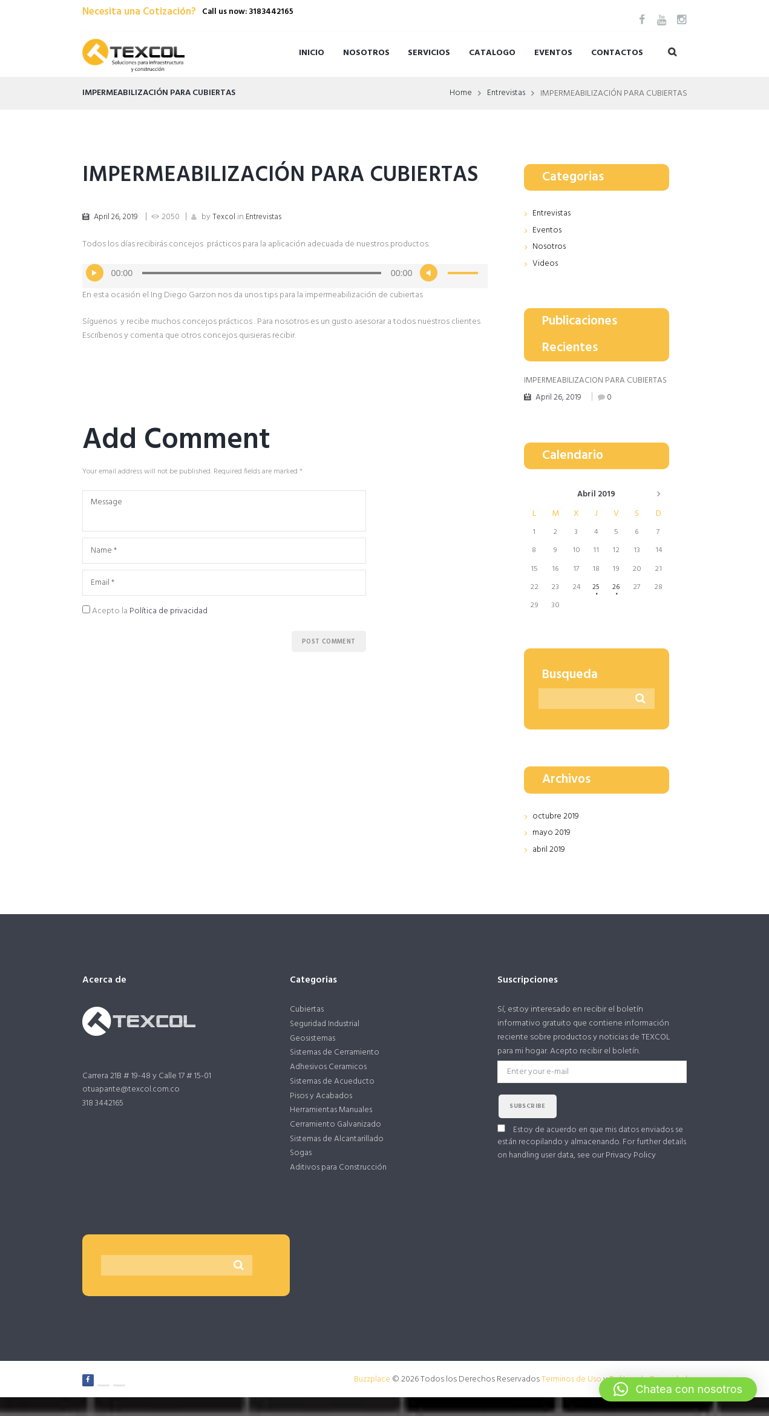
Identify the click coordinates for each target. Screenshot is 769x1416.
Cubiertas (307, 1022)
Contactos (617, 53)
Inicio (311, 53)
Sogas (301, 1170)
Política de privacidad (168, 643)
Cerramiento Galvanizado (337, 1140)
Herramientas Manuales (332, 1126)
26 (616, 599)
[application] (285, 306)
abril (596, 506)
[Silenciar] (429, 303)
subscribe (527, 1120)
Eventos (553, 53)
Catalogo (492, 53)
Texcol (227, 246)
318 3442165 (102, 1116)
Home (459, 93)
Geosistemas (314, 1051)
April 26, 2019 (117, 246)
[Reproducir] (95, 303)
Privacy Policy (660, 1169)
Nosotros (366, 53)
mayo (551, 845)
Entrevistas (505, 93)
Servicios (429, 53)
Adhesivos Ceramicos (329, 1081)
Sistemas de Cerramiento (336, 1066)
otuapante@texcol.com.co (131, 1103)
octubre (555, 829)
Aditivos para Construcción (339, 1185)
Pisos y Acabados (322, 1111)
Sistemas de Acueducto (333, 1096)
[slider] (261, 302)
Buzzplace (369, 1397)
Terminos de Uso (570, 1397)
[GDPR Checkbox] (86, 641)
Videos (545, 263)
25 (595, 599)
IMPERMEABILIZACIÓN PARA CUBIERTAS (228, 189)
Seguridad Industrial (325, 1037)
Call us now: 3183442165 (247, 11)
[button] (678, 1389)
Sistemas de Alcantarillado (338, 1155)
